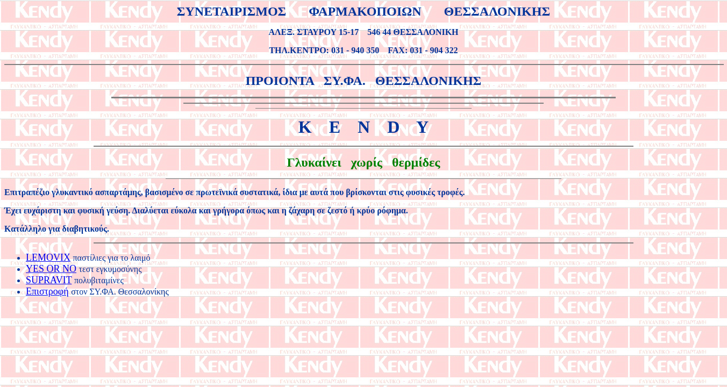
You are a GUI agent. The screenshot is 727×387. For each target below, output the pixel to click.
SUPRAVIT (49, 280)
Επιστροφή (47, 291)
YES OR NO (51, 268)
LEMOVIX (48, 257)
